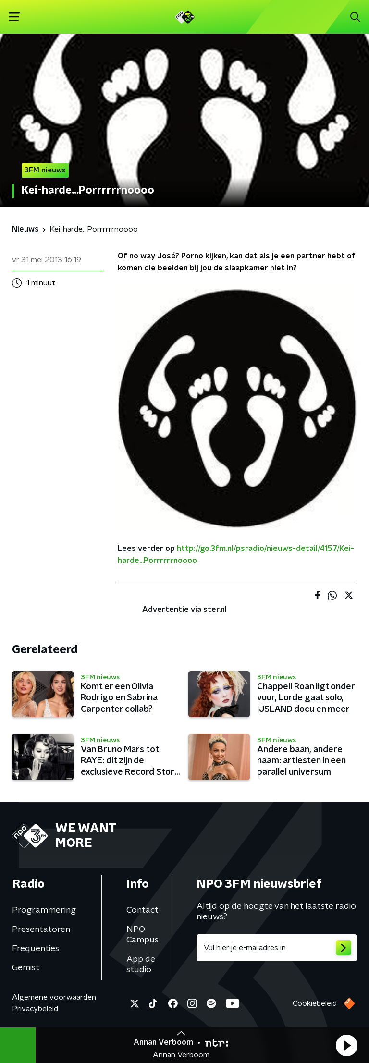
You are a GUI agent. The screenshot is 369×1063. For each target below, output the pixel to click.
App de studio (140, 964)
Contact (142, 910)
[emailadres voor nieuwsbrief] (277, 947)
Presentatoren (41, 929)
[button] (346, 1045)
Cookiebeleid (315, 1003)
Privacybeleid (35, 1009)
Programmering (44, 910)
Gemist (25, 968)
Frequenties (35, 948)
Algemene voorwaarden (54, 997)
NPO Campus (142, 934)
